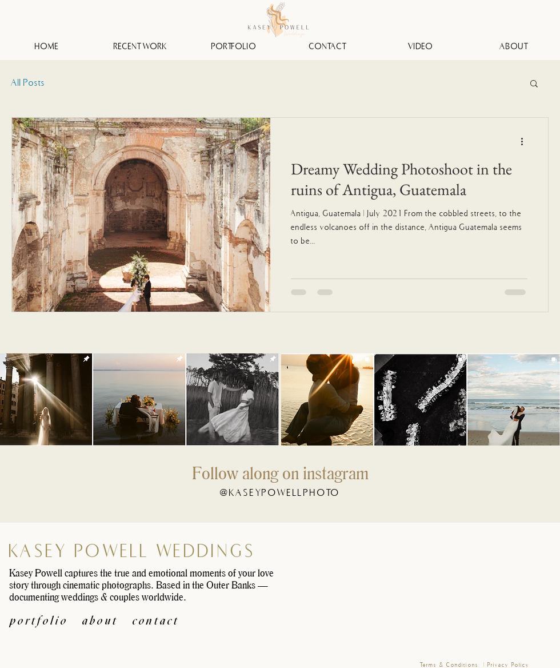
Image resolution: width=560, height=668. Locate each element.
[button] (534, 84)
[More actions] (526, 141)
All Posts (28, 82)
